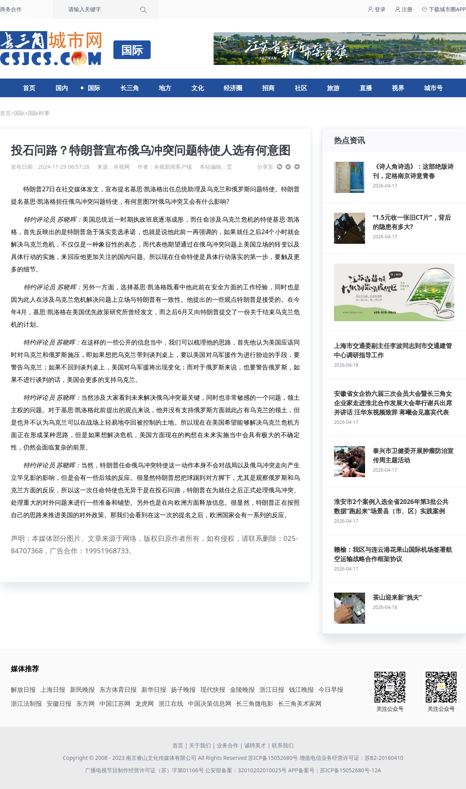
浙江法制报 (26, 703)
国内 (62, 88)
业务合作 (227, 745)
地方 (165, 88)
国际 (94, 88)
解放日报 (23, 689)
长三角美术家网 (300, 703)
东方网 (85, 703)
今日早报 (330, 689)
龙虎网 (144, 703)
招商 (268, 88)
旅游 (333, 88)
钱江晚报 (301, 689)
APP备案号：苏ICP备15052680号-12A (334, 770)
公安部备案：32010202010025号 (246, 770)
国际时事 (39, 113)
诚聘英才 (255, 745)
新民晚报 (82, 689)
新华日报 (153, 689)
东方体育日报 (118, 689)
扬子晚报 (183, 689)
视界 (398, 88)
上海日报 (52, 689)
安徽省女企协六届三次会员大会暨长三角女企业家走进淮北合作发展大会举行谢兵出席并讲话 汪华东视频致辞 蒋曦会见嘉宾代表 (393, 402)
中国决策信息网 (209, 703)
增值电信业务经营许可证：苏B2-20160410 (351, 757)
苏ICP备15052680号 (273, 757)
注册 (404, 9)
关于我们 (200, 745)
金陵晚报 (242, 689)
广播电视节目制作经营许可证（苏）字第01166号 (145, 770)
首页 (29, 88)
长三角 (129, 88)
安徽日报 (59, 703)
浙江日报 (271, 689)
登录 (377, 9)
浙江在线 (170, 703)
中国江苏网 (114, 703)
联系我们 (283, 745)
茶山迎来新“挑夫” (397, 597)
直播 (366, 88)
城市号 (433, 88)
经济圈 (233, 88)
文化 (197, 88)
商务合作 (11, 9)
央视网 (121, 166)
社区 (301, 88)
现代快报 (212, 689)
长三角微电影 (254, 703)
